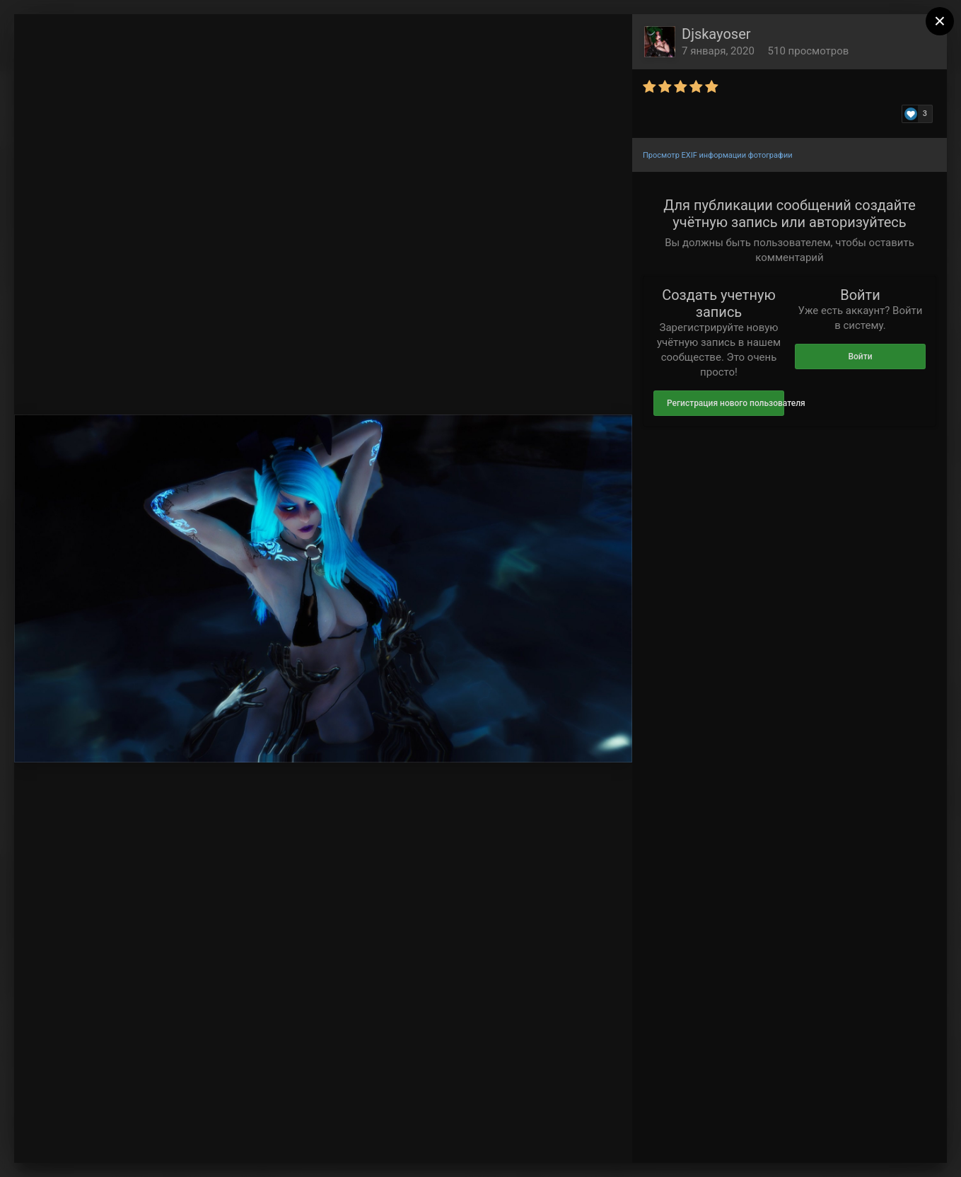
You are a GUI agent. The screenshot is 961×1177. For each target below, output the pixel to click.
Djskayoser (716, 33)
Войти (860, 356)
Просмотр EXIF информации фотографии (718, 155)
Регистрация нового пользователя (725, 403)
